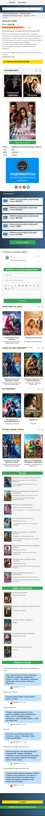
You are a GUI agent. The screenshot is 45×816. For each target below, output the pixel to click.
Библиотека (3, 2)
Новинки (12, 2)
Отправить (22, 301)
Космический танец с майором (11, 338)
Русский (14, 155)
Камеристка (33, 420)
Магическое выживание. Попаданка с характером (33, 461)
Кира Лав (26, 15)
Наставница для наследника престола (12, 420)
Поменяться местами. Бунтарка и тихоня (12, 379)
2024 (13, 149)
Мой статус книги (22, 142)
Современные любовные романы (22, 147)
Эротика (38, 147)
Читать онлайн (23, 242)
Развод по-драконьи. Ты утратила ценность (33, 379)
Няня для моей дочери (33, 337)
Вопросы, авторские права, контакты (22, 807)
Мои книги (22, 2)
